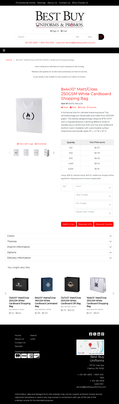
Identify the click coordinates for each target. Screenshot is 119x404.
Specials (18, 346)
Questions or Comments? (27, 352)
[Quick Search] (45, 37)
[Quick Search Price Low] (81, 37)
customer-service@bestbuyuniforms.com (75, 43)
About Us (52, 3)
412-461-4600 (31, 43)
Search (33, 335)
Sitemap (41, 3)
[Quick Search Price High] (93, 37)
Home (18, 335)
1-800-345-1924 (46, 43)
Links (32, 339)
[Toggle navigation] (4, 50)
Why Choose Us (80, 3)
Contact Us (64, 3)
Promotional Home (25, 3)
